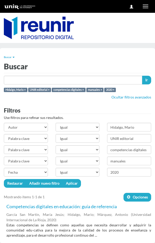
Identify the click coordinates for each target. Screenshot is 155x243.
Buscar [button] (9, 57)
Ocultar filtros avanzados (131, 97)
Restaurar (15, 183)
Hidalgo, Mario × (15, 89)
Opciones (137, 197)
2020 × (110, 89)
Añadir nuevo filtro (44, 183)
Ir (146, 80)
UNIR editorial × (39, 89)
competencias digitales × (68, 89)
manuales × (95, 89)
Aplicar (72, 183)
